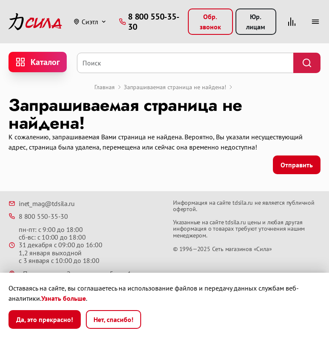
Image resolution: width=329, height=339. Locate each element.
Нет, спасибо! (113, 319)
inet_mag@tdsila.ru (41, 203)
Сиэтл (85, 21)
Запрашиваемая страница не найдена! (175, 87)
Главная (104, 87)
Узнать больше (63, 298)
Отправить (297, 165)
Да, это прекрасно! (44, 319)
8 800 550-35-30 (38, 216)
